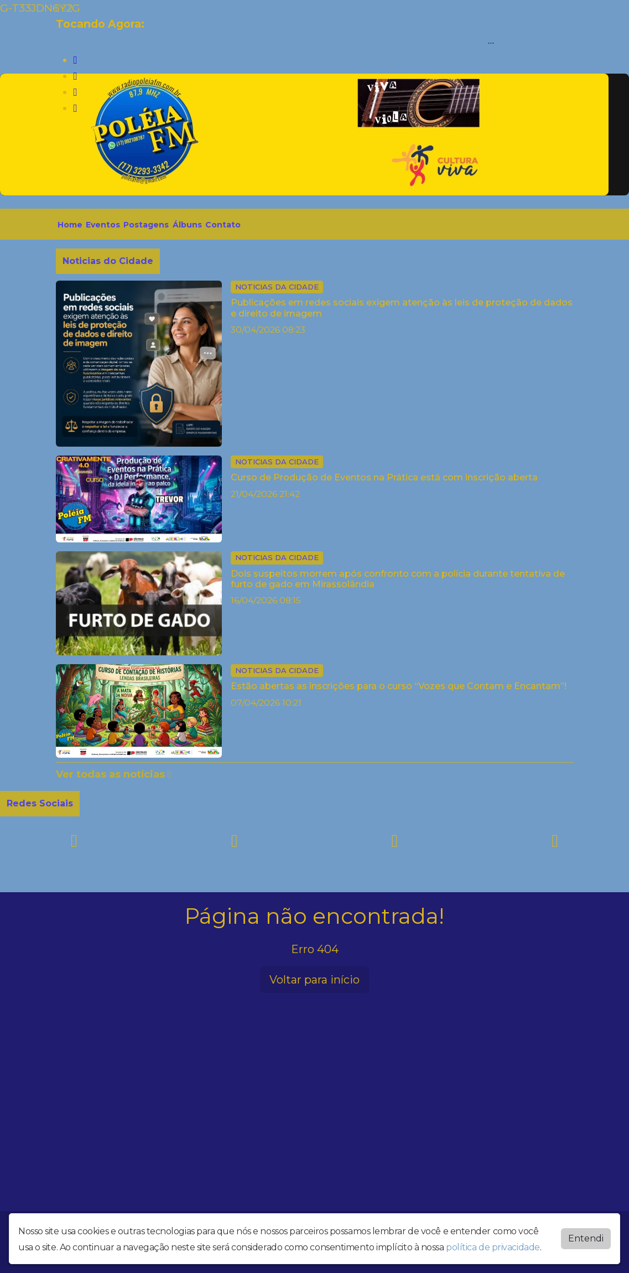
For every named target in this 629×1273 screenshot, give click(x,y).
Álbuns (187, 225)
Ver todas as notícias (113, 774)
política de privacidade (493, 1247)
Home (70, 225)
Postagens (146, 225)
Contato (223, 225)
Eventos (103, 225)
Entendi (586, 1238)
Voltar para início (314, 979)
